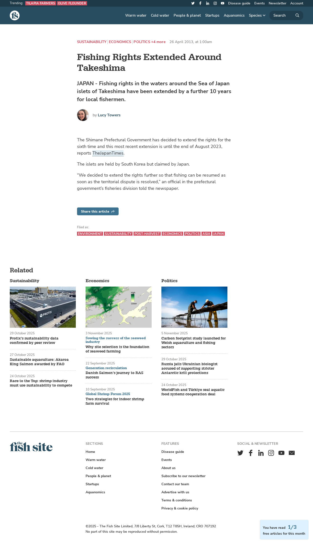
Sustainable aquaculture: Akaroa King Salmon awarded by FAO (39, 362)
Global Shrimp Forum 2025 (108, 394)
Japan (218, 234)
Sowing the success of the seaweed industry (116, 340)
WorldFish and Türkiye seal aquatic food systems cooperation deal (192, 392)
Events (259, 3)
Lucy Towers (109, 115)
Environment (90, 234)
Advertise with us (175, 492)
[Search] (286, 15)
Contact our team (175, 484)
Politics (142, 42)
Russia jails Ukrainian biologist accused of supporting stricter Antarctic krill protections (189, 368)
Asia (206, 234)
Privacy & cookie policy (179, 508)
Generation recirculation (106, 368)
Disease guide (239, 3)
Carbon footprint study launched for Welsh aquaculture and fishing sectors (193, 343)
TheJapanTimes (107, 153)
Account (296, 3)
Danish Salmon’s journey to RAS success (114, 375)
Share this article (98, 211)
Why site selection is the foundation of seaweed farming (117, 349)
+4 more (158, 42)
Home (90, 451)
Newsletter (277, 3)
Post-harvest (147, 234)
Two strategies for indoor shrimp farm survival (115, 401)
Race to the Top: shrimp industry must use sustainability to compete (41, 383)
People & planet (187, 15)
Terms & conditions (176, 500)
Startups (212, 15)
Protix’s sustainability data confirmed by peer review (34, 340)
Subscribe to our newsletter (183, 476)
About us (168, 468)
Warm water (135, 15)
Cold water (160, 15)
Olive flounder (72, 3)
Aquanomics (234, 15)
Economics (120, 42)
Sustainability (91, 42)
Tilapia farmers (40, 3)
